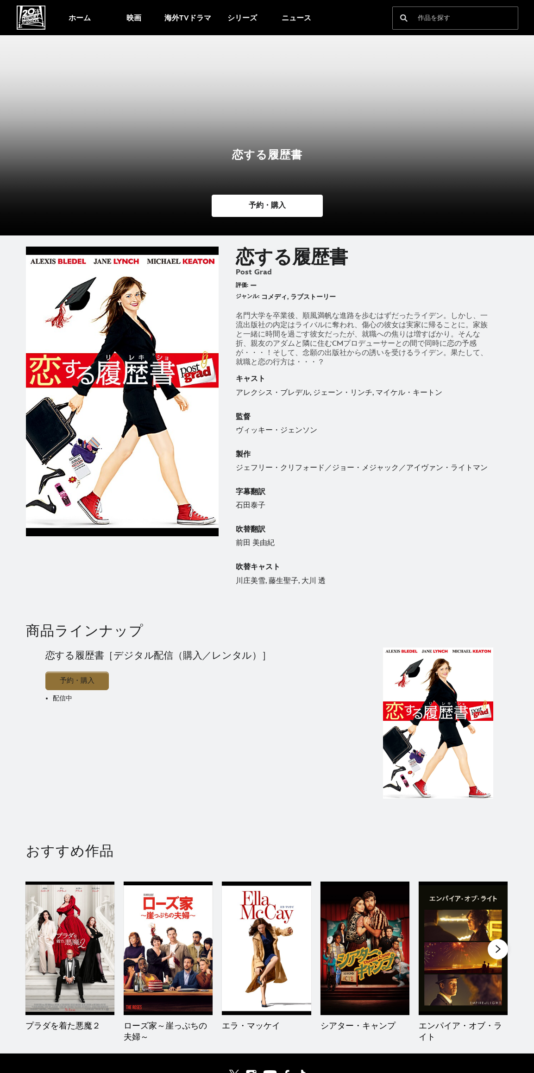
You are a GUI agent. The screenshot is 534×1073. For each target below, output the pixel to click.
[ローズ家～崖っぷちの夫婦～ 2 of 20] (168, 948)
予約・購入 (77, 680)
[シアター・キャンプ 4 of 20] (364, 948)
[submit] (404, 18)
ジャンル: (247, 296)
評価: (242, 285)
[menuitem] (79, 17)
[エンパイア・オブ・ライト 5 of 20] (463, 948)
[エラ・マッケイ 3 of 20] (266, 948)
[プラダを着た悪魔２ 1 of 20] (69, 948)
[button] (267, 206)
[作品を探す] (449, 18)
